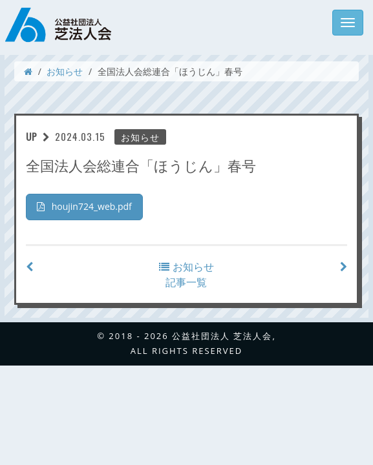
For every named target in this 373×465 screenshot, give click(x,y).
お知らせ (65, 71)
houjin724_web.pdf (84, 206)
